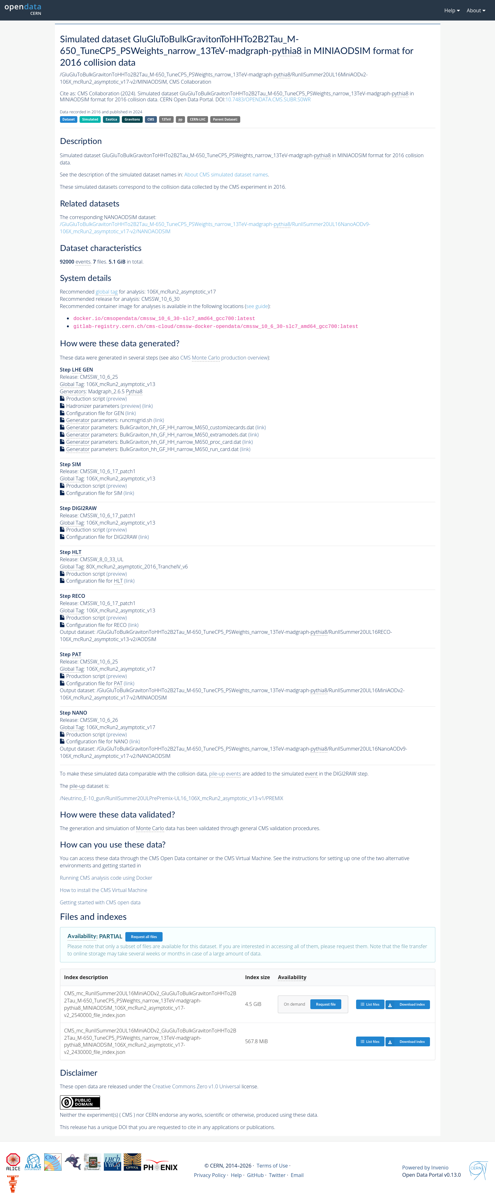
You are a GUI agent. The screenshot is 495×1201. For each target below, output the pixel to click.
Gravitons (132, 119)
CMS (150, 119)
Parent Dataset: (225, 119)
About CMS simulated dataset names (226, 174)
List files (370, 1004)
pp (180, 119)
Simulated (90, 119)
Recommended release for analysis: (100, 298)
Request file (326, 1004)
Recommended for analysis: (103, 291)
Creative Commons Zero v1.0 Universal (196, 1086)
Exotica (111, 119)
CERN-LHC (198, 119)
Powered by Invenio (425, 1167)
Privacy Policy (210, 1175)
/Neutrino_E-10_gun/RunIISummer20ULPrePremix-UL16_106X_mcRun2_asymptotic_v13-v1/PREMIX (171, 798)
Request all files (144, 937)
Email (297, 1175)
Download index (405, 1004)
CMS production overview (223, 357)
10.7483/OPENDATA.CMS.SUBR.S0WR (268, 99)
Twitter (277, 1175)
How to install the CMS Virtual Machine (103, 890)
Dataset (69, 119)
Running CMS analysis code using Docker (106, 877)
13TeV (166, 119)
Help (236, 1175)
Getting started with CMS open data (100, 902)
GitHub (255, 1175)
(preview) (116, 398)
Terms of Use (272, 1165)
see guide (257, 306)
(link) (147, 405)
